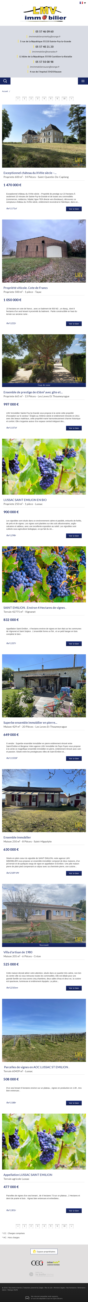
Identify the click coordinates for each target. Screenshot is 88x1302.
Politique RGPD (13, 1290)
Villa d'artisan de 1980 (17, 952)
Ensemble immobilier (17, 837)
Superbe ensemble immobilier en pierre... (30, 722)
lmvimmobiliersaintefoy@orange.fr (44, 36)
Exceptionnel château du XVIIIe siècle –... (30, 173)
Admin (4, 1290)
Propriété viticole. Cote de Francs (25, 287)
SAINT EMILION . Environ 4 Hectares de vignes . (34, 607)
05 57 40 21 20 (44, 46)
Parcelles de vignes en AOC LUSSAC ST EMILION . (36, 1067)
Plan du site (49, 1288)
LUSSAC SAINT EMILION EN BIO (25, 500)
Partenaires (81, 1288)
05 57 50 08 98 (44, 61)
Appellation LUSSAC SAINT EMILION (27, 1174)
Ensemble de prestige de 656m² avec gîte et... (33, 392)
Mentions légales (59, 1288)
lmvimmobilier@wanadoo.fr (44, 51)
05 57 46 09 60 (44, 31)
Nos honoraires (71, 1288)
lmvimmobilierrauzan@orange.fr (44, 66)
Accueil (5, 91)
